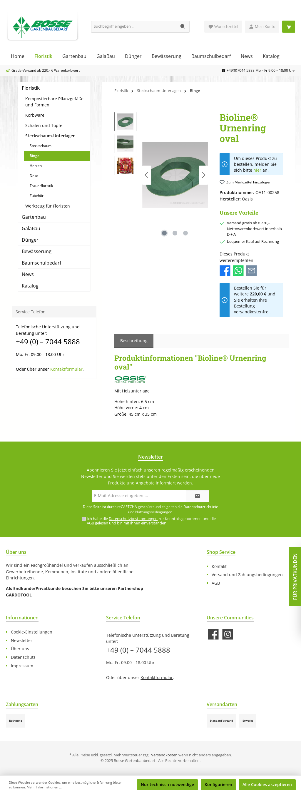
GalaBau (31, 228)
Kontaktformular (66, 369)
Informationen (22, 617)
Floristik (31, 88)
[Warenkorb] (288, 27)
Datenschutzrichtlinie (200, 506)
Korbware (34, 115)
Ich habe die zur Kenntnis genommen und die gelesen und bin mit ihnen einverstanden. (151, 521)
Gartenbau (34, 217)
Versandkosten (164, 755)
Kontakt (219, 566)
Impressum (22, 665)
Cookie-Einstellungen (31, 632)
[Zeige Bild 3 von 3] (185, 233)
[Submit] (197, 496)
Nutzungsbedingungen (153, 511)
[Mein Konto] (262, 27)
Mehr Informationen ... (44, 787)
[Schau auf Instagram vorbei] (227, 634)
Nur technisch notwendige (167, 784)
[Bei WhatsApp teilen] (238, 270)
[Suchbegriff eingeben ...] (134, 27)
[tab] (133, 341)
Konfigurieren (218, 784)
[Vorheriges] (146, 175)
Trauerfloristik (41, 185)
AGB (90, 523)
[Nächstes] (203, 175)
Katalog (30, 286)
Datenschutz (23, 657)
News (28, 274)
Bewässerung (36, 251)
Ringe (34, 155)
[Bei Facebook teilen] (225, 270)
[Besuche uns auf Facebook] (213, 634)
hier (257, 170)
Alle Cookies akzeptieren (267, 784)
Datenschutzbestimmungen (133, 518)
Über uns (20, 648)
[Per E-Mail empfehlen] (251, 270)
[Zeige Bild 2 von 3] (175, 233)
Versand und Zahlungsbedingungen (247, 574)
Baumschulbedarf (41, 263)
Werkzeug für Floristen (47, 206)
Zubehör (37, 195)
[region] (161, 175)
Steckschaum (40, 145)
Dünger (30, 240)
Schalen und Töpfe (43, 125)
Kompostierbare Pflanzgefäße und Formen (54, 102)
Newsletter (21, 640)
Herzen (36, 165)
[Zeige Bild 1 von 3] (164, 233)
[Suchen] (183, 27)
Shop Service (221, 552)
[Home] (17, 56)
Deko (34, 175)
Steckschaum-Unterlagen (50, 135)
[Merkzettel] (223, 27)
